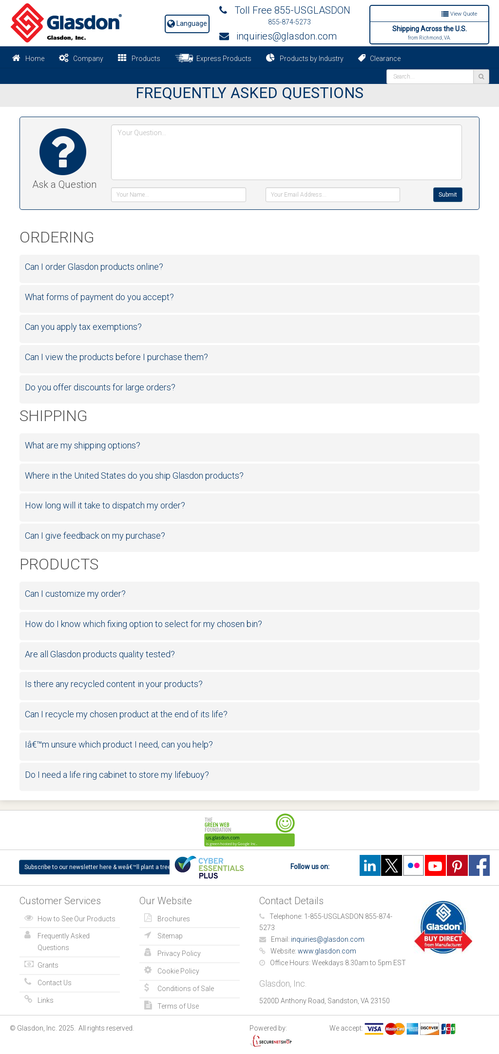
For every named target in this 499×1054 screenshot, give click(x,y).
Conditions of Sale (185, 989)
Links (46, 1000)
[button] (252, 267)
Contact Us (55, 983)
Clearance (379, 58)
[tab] (249, 267)
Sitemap (170, 936)
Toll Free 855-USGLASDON (284, 10)
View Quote (459, 14)
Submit (448, 194)
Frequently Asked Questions (64, 942)
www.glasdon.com (327, 951)
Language (187, 23)
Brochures (173, 919)
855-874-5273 (289, 22)
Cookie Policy (178, 971)
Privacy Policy (179, 953)
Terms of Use (178, 1006)
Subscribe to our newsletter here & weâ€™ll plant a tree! (98, 867)
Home (34, 58)
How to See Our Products (76, 919)
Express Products (213, 58)
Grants (48, 965)
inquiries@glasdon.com (278, 36)
